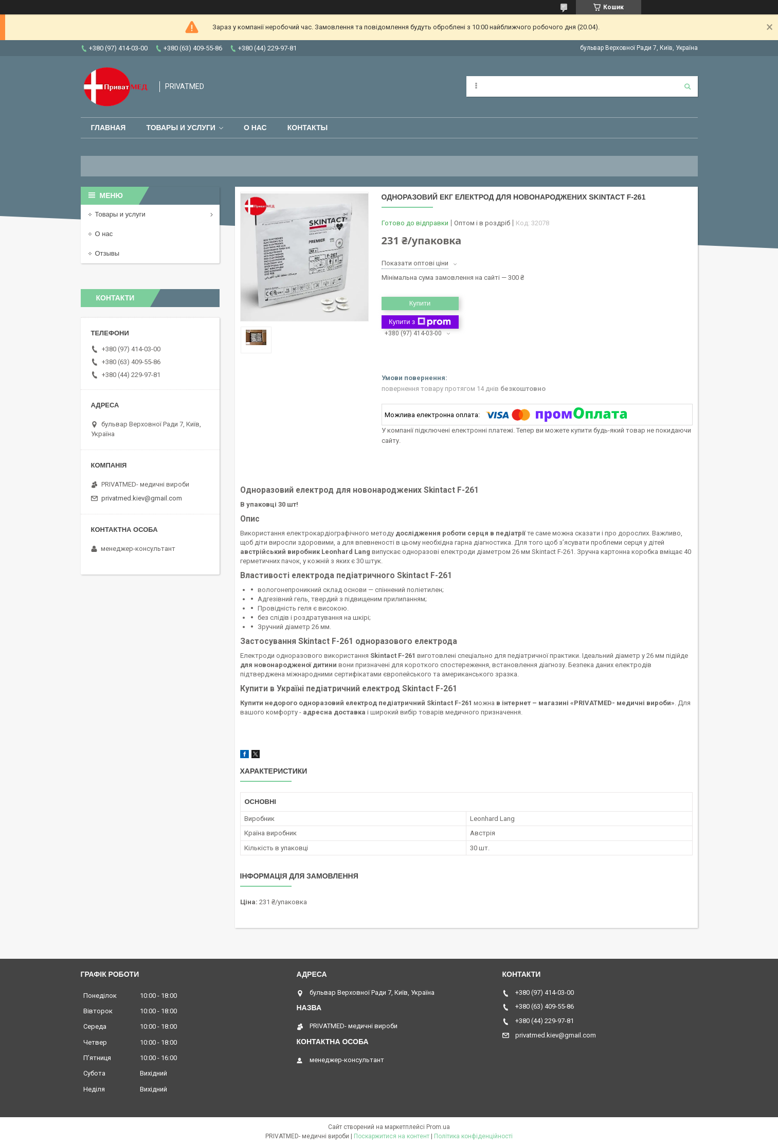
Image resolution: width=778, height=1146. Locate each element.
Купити (420, 303)
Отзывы (107, 253)
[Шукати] (687, 86)
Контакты (307, 127)
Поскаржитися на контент (391, 1136)
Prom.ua (438, 1127)
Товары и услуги (180, 127)
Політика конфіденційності (473, 1136)
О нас (255, 127)
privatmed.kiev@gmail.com (141, 498)
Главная (108, 127)
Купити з (420, 322)
